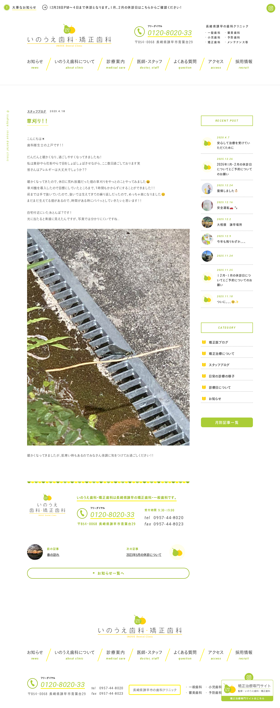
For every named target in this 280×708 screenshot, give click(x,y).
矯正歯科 (214, 42)
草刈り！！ (37, 121)
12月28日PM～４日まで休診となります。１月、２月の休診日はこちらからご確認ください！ (115, 7)
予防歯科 (233, 37)
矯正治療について (222, 353)
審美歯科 (233, 33)
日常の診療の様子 (222, 376)
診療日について (220, 387)
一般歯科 (214, 33)
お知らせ (215, 399)
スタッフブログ (36, 111)
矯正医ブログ (218, 342)
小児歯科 (214, 37)
